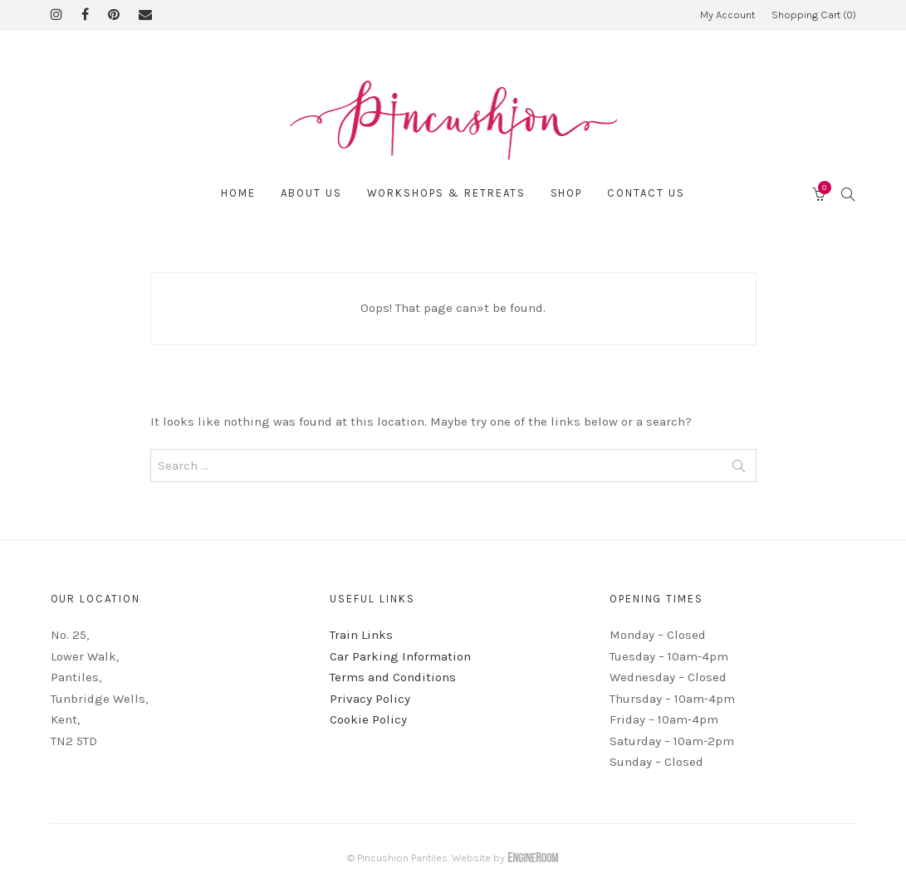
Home (238, 193)
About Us (311, 193)
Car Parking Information (400, 656)
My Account (727, 14)
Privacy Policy (370, 698)
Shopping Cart (813, 14)
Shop (567, 193)
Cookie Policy (368, 719)
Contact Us (646, 193)
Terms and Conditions (393, 677)
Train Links (361, 634)
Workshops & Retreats (446, 193)
